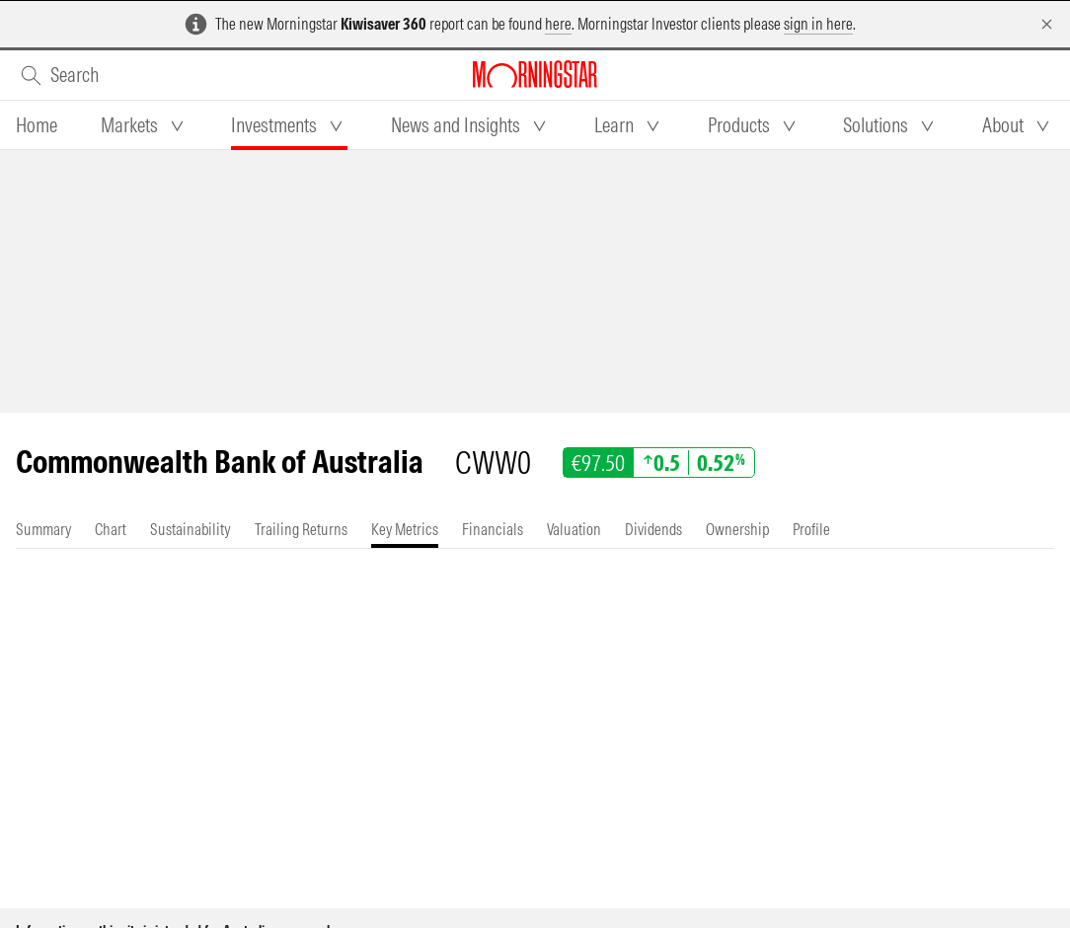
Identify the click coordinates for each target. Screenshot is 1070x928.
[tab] (36, 125)
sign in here (818, 24)
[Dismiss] (1046, 24)
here (558, 24)
